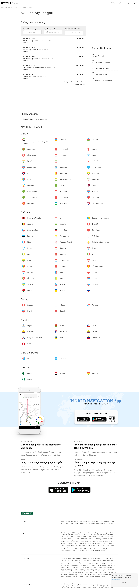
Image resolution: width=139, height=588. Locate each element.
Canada (100, 547)
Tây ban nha (88, 541)
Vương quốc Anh (107, 541)
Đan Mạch (75, 541)
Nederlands (64, 525)
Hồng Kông (64, 534)
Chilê (81, 548)
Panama (111, 547)
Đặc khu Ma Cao (87, 536)
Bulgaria (104, 540)
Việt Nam (104, 538)
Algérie (87, 550)
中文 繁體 (73, 521)
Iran (85, 534)
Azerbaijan (91, 533)
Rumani (113, 545)
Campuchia (96, 534)
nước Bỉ (99, 540)
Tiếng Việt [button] (135, 3)
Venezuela (68, 550)
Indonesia (70, 534)
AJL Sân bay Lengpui (37, 13)
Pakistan (107, 536)
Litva (105, 543)
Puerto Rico (93, 548)
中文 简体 (79, 521)
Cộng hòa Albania (74, 540)
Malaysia (95, 536)
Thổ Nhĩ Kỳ (91, 538)
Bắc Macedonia (83, 545)
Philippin (101, 536)
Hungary (82, 543)
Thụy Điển (68, 547)
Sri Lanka (66, 536)
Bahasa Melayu (95, 521)
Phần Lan (95, 541)
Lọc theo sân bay (72, 29)
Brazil (62, 550)
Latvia (62, 545)
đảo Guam (81, 550)
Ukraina (91, 547)
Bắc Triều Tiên (65, 540)
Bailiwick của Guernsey (67, 543)
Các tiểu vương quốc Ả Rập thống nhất (71, 533)
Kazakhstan (110, 534)
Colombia (86, 548)
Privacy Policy (116, 579)
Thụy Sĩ (110, 540)
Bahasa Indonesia (105, 521)
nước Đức (69, 541)
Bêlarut (86, 547)
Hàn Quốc (103, 534)
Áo (81, 540)
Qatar (112, 536)
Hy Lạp (76, 543)
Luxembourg (111, 543)
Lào (62, 536)
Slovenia (75, 547)
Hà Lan (90, 545)
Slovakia (80, 547)
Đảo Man (97, 543)
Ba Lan (100, 545)
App (128, 3)
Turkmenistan (83, 538)
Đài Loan (98, 538)
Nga (96, 547)
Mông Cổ (79, 536)
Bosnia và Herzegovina (89, 540)
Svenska (111, 523)
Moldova (68, 545)
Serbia (62, 547)
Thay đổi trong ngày (29, 29)
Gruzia (111, 533)
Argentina (71, 548)
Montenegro (74, 545)
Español (88, 523)
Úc (76, 550)
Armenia (85, 533)
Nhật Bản (89, 534)
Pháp (100, 541)
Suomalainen (99, 523)
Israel (76, 534)
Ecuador (100, 548)
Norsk (105, 523)
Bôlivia (76, 548)
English (68, 521)
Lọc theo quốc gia (49, 29)
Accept (124, 582)
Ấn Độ (80, 534)
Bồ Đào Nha (106, 545)
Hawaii (65, 548)
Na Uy (95, 545)
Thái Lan (77, 538)
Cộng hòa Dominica (108, 548)
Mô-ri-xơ (97, 550)
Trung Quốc (106, 533)
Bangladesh (98, 533)
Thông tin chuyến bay (117, 3)
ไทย (89, 521)
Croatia (87, 543)
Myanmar (73, 536)
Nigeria (103, 550)
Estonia (82, 541)
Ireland (92, 543)
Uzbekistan (111, 538)
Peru (73, 550)
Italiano (93, 523)
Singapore (70, 538)
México (105, 547)
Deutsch (82, 523)
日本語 (62, 521)
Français (76, 523)
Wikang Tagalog (69, 523)
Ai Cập (92, 550)
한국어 (85, 521)
